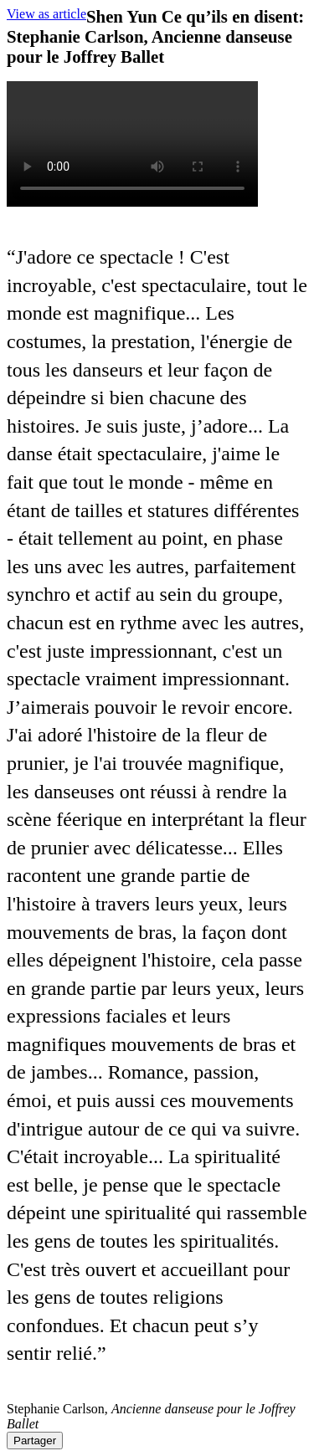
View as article (46, 14)
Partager (34, 1440)
